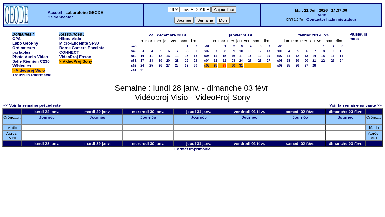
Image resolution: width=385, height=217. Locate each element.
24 (142, 65)
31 (142, 70)
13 (168, 56)
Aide (321, 15)
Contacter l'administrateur (331, 19)
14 (177, 56)
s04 (207, 60)
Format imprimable (192, 149)
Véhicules (21, 66)
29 (187, 65)
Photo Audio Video (30, 57)
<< (151, 35)
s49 (134, 51)
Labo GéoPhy (25, 43)
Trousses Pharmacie (31, 75)
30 (195, 65)
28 (177, 65)
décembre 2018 (171, 35)
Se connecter (60, 17)
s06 (280, 51)
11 (151, 56)
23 (195, 60)
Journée (47, 117)
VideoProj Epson (75, 57)
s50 (134, 56)
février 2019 (309, 35)
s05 (207, 65)
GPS (16, 38)
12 (160, 56)
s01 (134, 70)
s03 (207, 56)
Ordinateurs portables (23, 50)
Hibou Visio (70, 38)
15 (187, 56)
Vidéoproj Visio (30, 70)
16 (195, 56)
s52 (134, 65)
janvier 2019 (240, 35)
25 (151, 65)
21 (177, 60)
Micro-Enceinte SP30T (80, 43)
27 (168, 65)
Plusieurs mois (358, 36)
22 (187, 60)
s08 (280, 60)
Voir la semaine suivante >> (355, 105)
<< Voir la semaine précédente (32, 105)
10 (142, 56)
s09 (280, 65)
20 (168, 60)
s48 (134, 46)
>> (326, 35)
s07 (280, 56)
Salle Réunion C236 (31, 61)
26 (160, 65)
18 (151, 60)
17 (142, 60)
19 (160, 60)
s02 (207, 51)
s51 (134, 60)
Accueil (55, 12)
